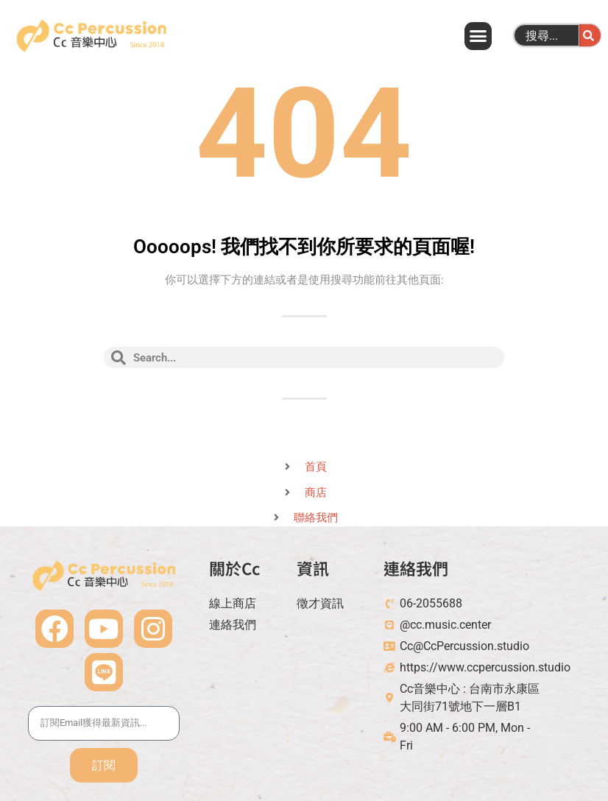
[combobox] (546, 35)
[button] (478, 36)
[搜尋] (590, 35)
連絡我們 (415, 567)
